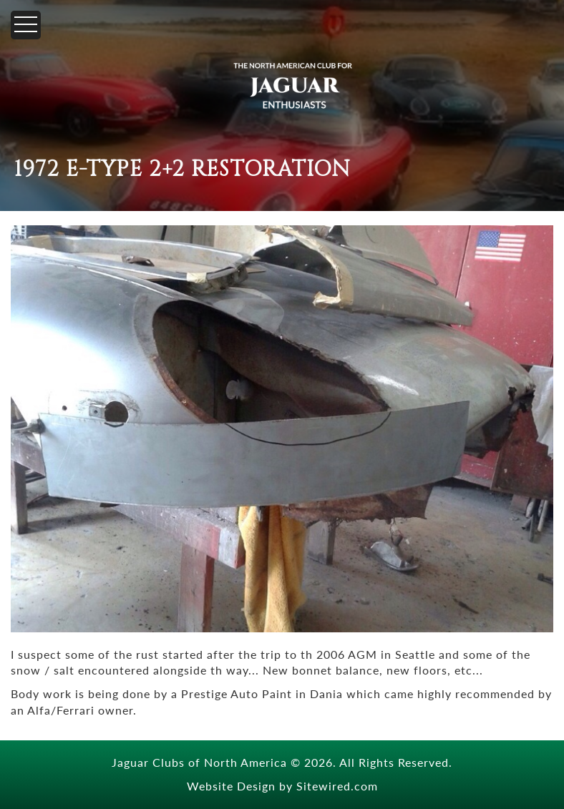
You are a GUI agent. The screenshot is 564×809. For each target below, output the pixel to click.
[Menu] (26, 25)
